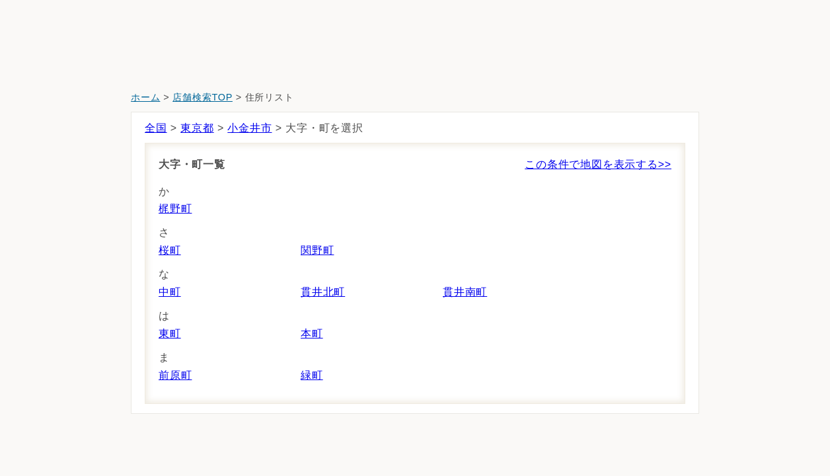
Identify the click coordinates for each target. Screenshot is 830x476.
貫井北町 (323, 292)
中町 (170, 292)
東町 (170, 333)
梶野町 (175, 208)
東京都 (196, 128)
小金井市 (249, 128)
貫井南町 (465, 292)
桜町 (170, 250)
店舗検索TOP (202, 97)
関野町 (317, 250)
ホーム (145, 97)
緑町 (312, 375)
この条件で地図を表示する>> (598, 164)
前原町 (175, 375)
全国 (156, 128)
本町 (312, 333)
